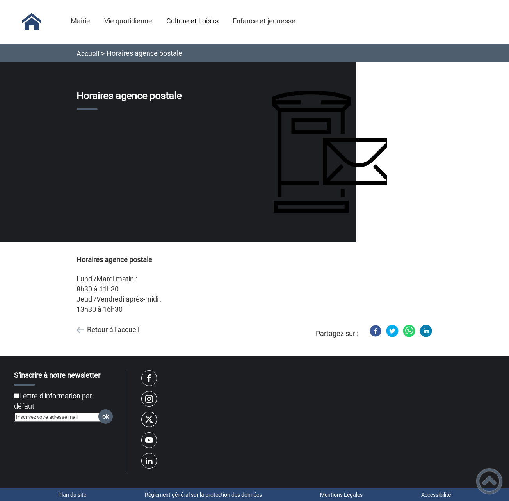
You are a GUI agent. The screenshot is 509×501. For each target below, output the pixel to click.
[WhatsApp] (409, 331)
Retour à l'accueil (113, 329)
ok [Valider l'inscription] (105, 416)
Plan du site (72, 495)
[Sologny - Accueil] (31, 21)
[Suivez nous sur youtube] (149, 440)
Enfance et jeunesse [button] (264, 21)
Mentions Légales (341, 495)
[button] (489, 481)
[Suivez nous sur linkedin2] (149, 461)
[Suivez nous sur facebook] (149, 378)
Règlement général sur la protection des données (203, 495)
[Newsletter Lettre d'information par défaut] (16, 395)
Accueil (88, 54)
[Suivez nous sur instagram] (149, 399)
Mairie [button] (80, 21)
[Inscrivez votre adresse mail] (60, 416)
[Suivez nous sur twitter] (149, 419)
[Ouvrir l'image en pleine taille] (333, 152)
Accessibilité (436, 495)
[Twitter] (392, 331)
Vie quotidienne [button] (128, 21)
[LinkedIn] (425, 331)
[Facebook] (375, 331)
